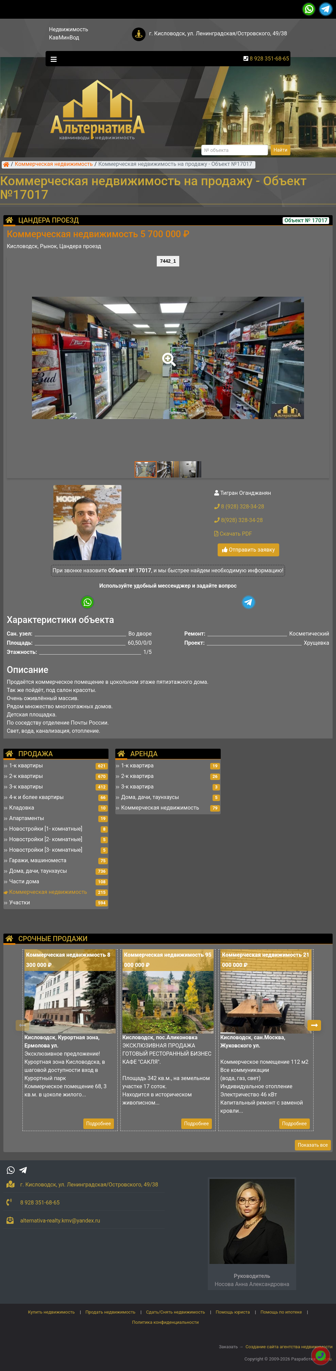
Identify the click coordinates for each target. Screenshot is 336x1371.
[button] (167, 354)
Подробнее (98, 1123)
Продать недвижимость (110, 1312)
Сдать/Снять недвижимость (175, 1312)
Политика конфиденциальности (165, 1322)
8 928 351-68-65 (269, 58)
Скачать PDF (233, 534)
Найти (281, 150)
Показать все (313, 1145)
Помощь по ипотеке (281, 1312)
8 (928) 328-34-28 (239, 506)
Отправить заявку (248, 549)
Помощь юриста (233, 1312)
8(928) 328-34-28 (238, 520)
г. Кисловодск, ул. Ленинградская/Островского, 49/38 (218, 33)
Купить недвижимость (51, 1312)
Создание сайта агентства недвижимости (289, 1346)
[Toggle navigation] (52, 58)
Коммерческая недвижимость (54, 164)
